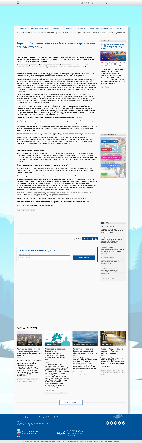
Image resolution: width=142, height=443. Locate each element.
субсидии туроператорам (28, 381)
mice (23, 210)
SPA (86, 374)
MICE (37, 379)
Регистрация (106, 3)
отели (94, 372)
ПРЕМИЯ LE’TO (63, 33)
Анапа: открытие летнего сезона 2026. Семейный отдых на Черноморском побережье (111, 241)
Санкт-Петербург (49, 390)
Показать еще (71, 402)
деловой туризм (29, 379)
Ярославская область (79, 372)
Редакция (42, 417)
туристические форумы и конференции (56, 392)
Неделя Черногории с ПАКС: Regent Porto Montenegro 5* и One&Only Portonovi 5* (112, 251)
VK (85, 3)
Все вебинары (108, 279)
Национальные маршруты (111, 166)
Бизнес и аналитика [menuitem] (39, 28)
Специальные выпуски (109, 141)
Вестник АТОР (106, 149)
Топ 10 (104, 174)
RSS (57, 417)
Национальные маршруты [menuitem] (101, 28)
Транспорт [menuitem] (57, 28)
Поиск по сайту (120, 3)
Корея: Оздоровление (117, 33)
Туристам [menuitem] (81, 28)
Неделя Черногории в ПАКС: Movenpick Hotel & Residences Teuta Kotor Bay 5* (112, 271)
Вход (98, 3)
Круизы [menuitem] (69, 28)
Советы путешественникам (111, 157)
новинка (89, 372)
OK (89, 3)
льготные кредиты (78, 374)
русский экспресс (30, 210)
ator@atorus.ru (31, 433)
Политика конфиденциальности (27, 417)
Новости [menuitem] (22, 28)
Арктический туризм (46, 33)
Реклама (50, 417)
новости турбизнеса (117, 370)
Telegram (92, 3)
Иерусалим (20, 379)
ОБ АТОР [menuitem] (120, 28)
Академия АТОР (99, 33)
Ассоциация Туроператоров (24, 2)
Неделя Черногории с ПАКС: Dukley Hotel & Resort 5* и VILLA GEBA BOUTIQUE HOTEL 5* (112, 261)
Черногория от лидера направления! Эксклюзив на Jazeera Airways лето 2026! (112, 230)
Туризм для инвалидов (80, 33)
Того (18, 210)
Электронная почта (24, 254)
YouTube (82, 3)
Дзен (79, 3)
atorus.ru (108, 441)
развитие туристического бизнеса (110, 372)
